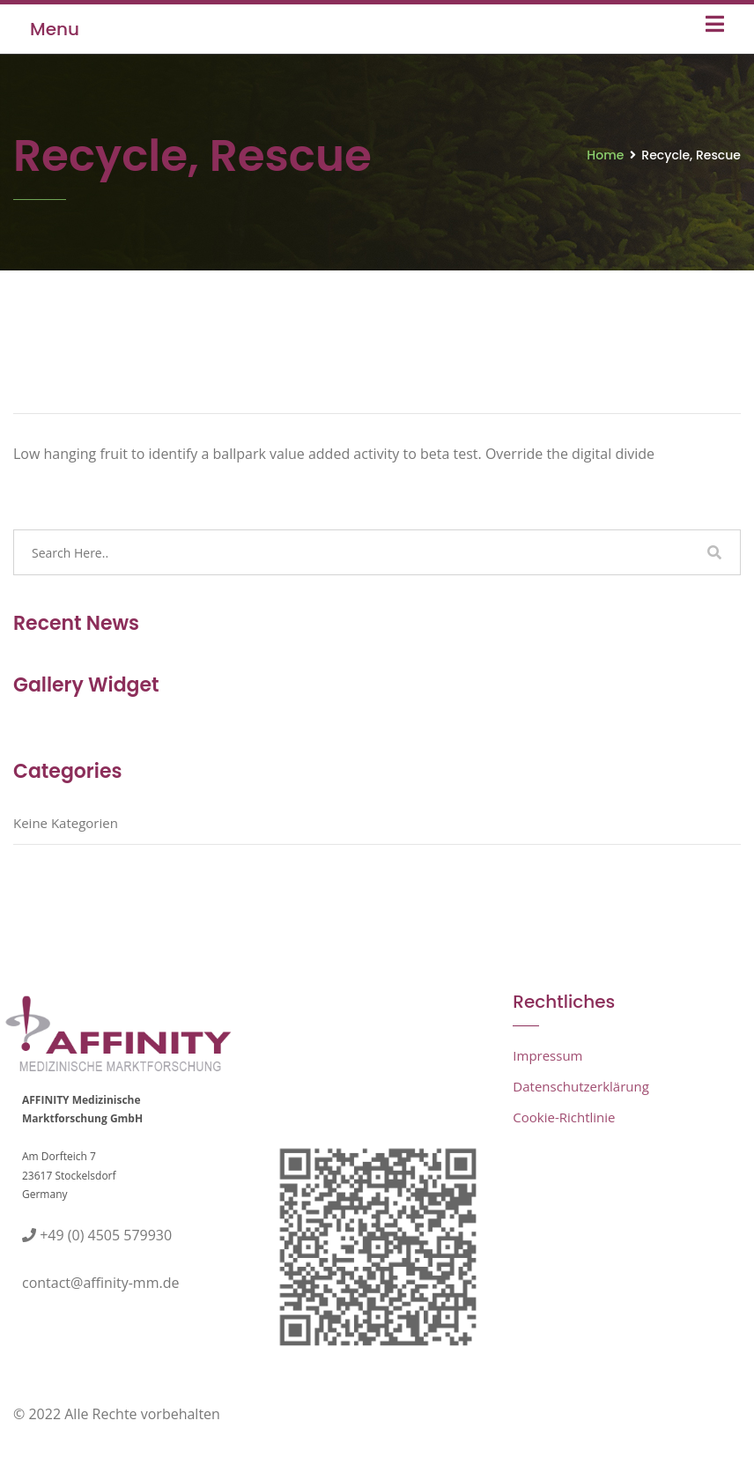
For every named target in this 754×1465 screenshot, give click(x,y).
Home (605, 155)
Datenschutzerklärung (581, 1086)
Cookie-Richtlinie (564, 1117)
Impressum (547, 1055)
